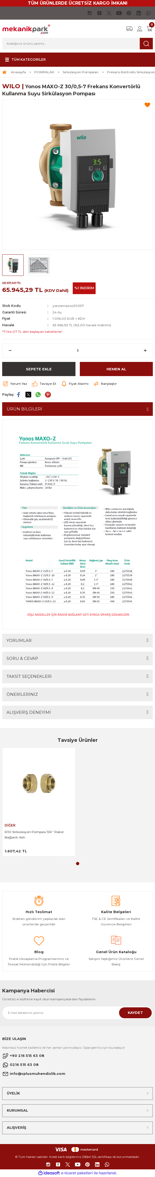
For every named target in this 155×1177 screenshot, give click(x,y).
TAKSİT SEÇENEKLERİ (29, 676)
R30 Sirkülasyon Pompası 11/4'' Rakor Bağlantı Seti (34, 834)
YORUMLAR (19, 640)
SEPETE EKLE (39, 369)
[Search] (77, 43)
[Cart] (149, 28)
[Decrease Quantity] (9, 350)
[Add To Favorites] (147, 105)
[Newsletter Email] (77, 1012)
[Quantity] (77, 350)
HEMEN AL (116, 369)
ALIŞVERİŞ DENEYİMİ (29, 712)
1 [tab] (77, 863)
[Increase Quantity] (145, 350)
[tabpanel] (39, 802)
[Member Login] (139, 28)
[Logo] (26, 28)
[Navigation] (24, 60)
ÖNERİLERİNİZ (22, 694)
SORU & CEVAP (22, 658)
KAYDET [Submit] (135, 1013)
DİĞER (10, 825)
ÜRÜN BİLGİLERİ (24, 408)
